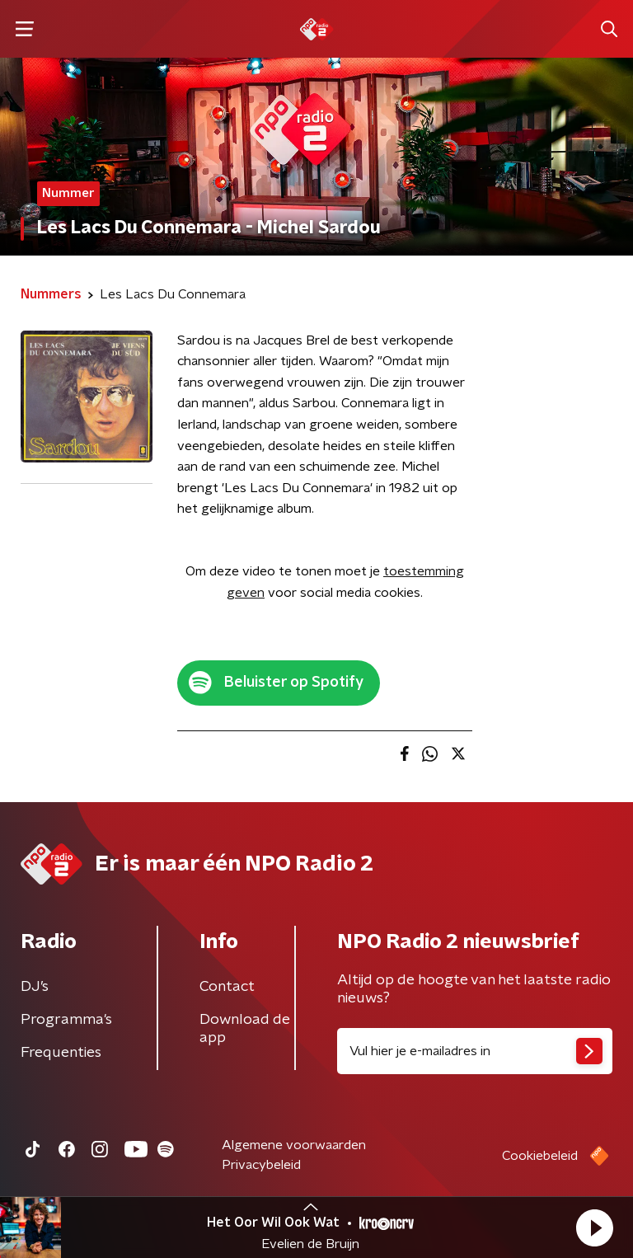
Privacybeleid (261, 1164)
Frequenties (61, 1052)
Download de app (244, 1028)
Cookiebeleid (540, 1155)
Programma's (66, 1019)
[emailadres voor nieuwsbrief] (474, 1051)
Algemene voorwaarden (294, 1145)
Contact (227, 986)
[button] (594, 1227)
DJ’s (35, 986)
